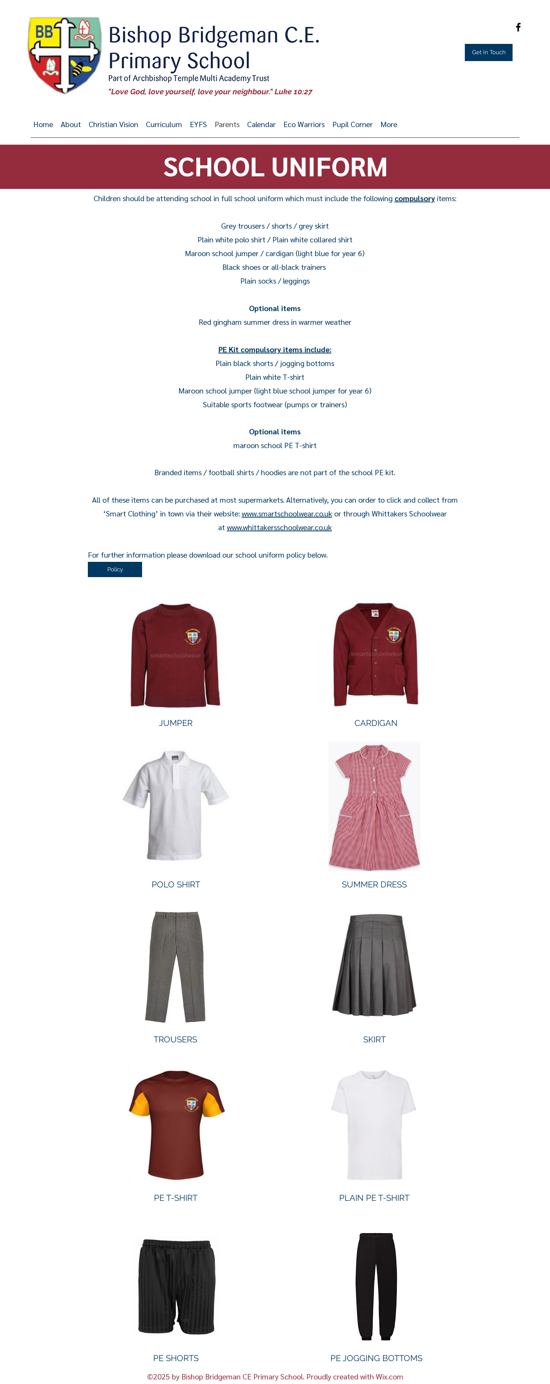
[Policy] (115, 569)
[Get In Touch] (489, 52)
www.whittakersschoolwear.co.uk (279, 527)
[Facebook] (518, 27)
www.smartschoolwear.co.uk (287, 513)
